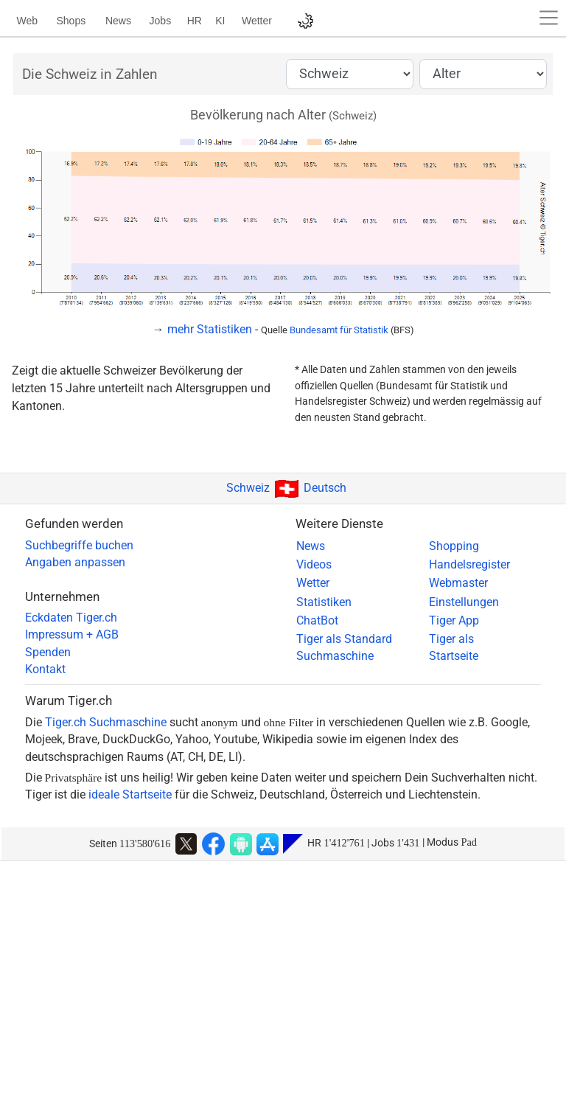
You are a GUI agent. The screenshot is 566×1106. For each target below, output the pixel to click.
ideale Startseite (130, 794)
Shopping (454, 546)
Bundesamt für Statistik (339, 329)
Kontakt (45, 669)
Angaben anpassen (75, 562)
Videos (314, 564)
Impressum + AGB (72, 634)
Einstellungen (464, 602)
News (310, 546)
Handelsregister (469, 564)
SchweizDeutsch (286, 488)
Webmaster (458, 583)
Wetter (312, 583)
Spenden (48, 652)
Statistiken (324, 602)
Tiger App (454, 620)
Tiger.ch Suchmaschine (106, 722)
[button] (549, 17)
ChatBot (317, 620)
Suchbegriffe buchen (79, 545)
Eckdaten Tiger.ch (71, 618)
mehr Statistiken (209, 329)
